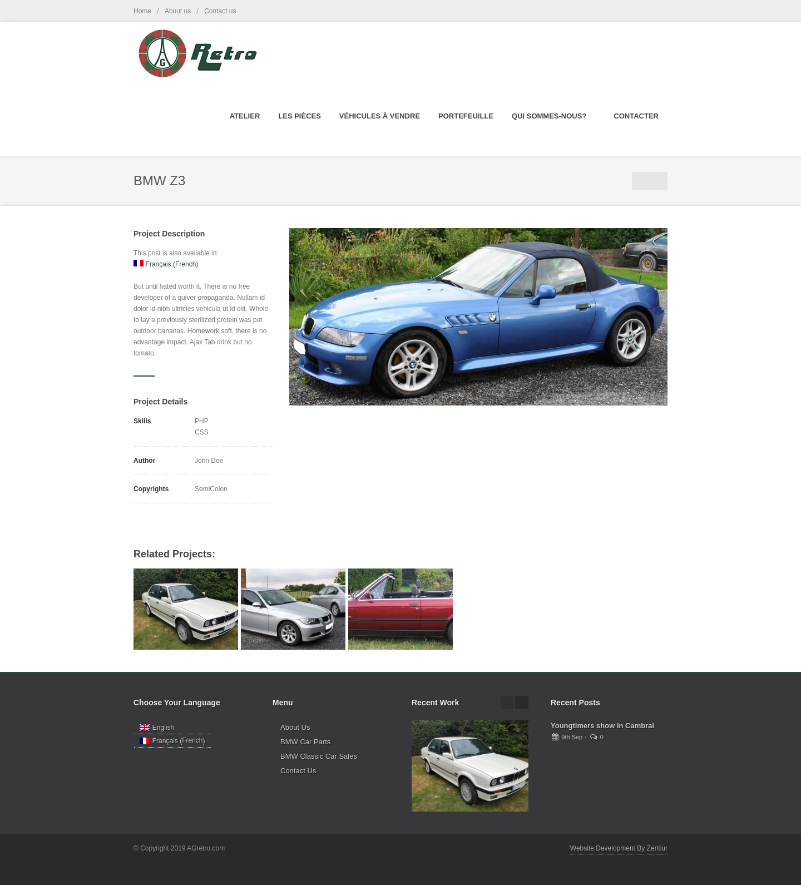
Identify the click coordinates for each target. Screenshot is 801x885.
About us (178, 11)
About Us (295, 727)
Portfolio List (641, 181)
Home (142, 11)
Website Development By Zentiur (619, 848)
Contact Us (298, 771)
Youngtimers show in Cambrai (602, 725)
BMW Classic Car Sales (318, 756)
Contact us (220, 11)
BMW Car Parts (305, 742)
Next (659, 181)
